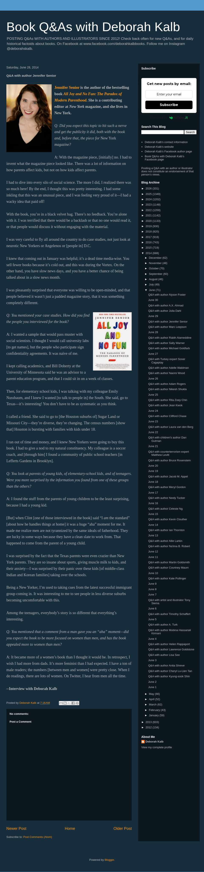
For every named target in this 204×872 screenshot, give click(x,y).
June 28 (153, 332)
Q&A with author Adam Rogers (167, 383)
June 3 (152, 660)
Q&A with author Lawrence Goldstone (171, 649)
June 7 (152, 594)
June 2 (152, 681)
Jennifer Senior (66, 87)
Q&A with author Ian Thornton (166, 530)
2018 (149, 231)
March (153, 704)
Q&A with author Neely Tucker (166, 497)
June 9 (152, 583)
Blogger (109, 859)
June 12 (153, 551)
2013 (149, 722)
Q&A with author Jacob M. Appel (168, 476)
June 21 (153, 446)
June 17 (153, 492)
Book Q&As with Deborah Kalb (93, 27)
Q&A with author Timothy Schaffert (169, 614)
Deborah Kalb (155, 741)
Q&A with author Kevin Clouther (167, 519)
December (156, 257)
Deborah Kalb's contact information (166, 142)
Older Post (122, 828)
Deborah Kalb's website (159, 146)
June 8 (152, 589)
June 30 (153, 300)
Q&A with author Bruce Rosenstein (169, 460)
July (152, 284)
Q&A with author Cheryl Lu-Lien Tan (170, 671)
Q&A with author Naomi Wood (166, 373)
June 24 (153, 410)
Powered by (169, 117)
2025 (149, 194)
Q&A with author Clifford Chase (167, 416)
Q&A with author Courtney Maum (168, 567)
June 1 (152, 687)
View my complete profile (156, 747)
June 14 (153, 524)
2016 (149, 242)
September (156, 273)
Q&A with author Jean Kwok (165, 405)
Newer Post (16, 828)
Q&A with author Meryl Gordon (167, 487)
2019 (149, 226)
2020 (149, 221)
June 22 (153, 432)
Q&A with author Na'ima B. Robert (169, 546)
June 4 (152, 638)
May (152, 693)
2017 (149, 237)
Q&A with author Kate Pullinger (167, 578)
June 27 (153, 353)
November (156, 263)
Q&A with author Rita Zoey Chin (167, 400)
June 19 (153, 471)
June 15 (153, 514)
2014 (149, 253)
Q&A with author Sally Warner (166, 343)
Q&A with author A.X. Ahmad (165, 305)
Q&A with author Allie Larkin (165, 540)
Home (70, 828)
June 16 (153, 503)
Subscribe (169, 105)
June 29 (153, 316)
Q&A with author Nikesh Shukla (167, 389)
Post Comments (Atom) (37, 837)
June (152, 290)
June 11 (153, 557)
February (155, 710)
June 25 (153, 394)
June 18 (153, 481)
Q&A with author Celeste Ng (165, 508)
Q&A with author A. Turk (162, 624)
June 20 (153, 465)
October (154, 268)
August (153, 279)
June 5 (152, 619)
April (152, 699)
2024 (149, 199)
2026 (149, 188)
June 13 (153, 535)
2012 (149, 727)
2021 (149, 215)
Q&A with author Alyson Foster (167, 294)
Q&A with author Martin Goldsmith (169, 562)
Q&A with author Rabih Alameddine (169, 337)
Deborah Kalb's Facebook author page (168, 151)
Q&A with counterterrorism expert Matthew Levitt (168, 453)
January (154, 715)
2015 (149, 247)
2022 (149, 210)
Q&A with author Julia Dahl (164, 310)
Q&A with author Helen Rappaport (169, 644)
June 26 (153, 378)
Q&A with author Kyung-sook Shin (169, 676)
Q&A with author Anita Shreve (166, 665)
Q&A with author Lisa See (164, 654)
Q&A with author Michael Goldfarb (169, 348)
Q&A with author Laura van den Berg (170, 426)
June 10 (153, 573)
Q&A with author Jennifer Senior (167, 321)
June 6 (152, 608)
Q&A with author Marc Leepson (167, 326)
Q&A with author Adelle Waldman (168, 367)
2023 (149, 204)
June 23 (153, 421)
